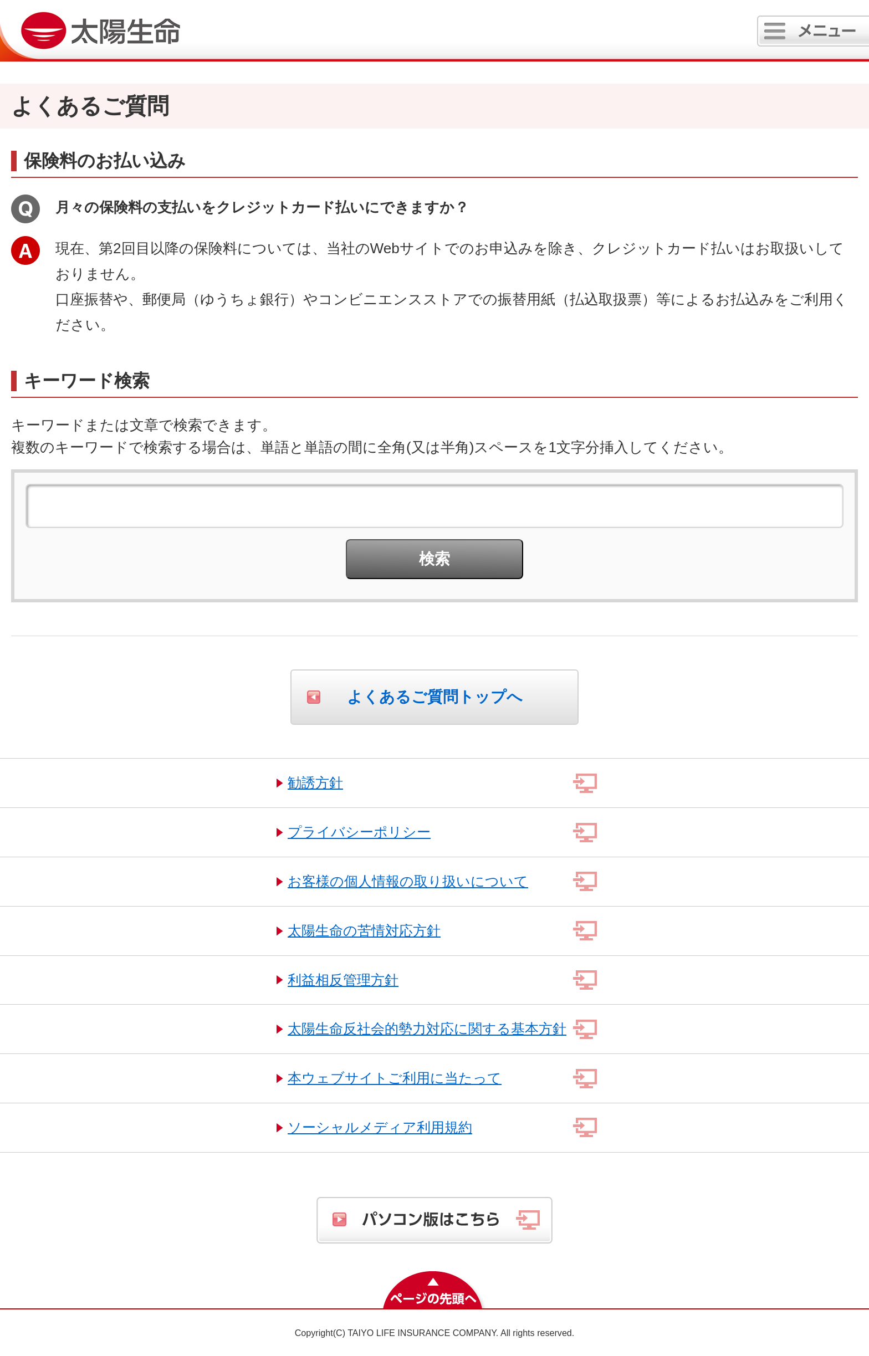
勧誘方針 (315, 782)
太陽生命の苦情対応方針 (364, 930)
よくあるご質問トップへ (435, 696)
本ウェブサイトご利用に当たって (395, 1078)
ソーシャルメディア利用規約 (380, 1127)
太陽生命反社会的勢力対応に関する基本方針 (427, 1028)
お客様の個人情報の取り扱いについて (408, 881)
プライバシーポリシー (359, 832)
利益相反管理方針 (343, 979)
